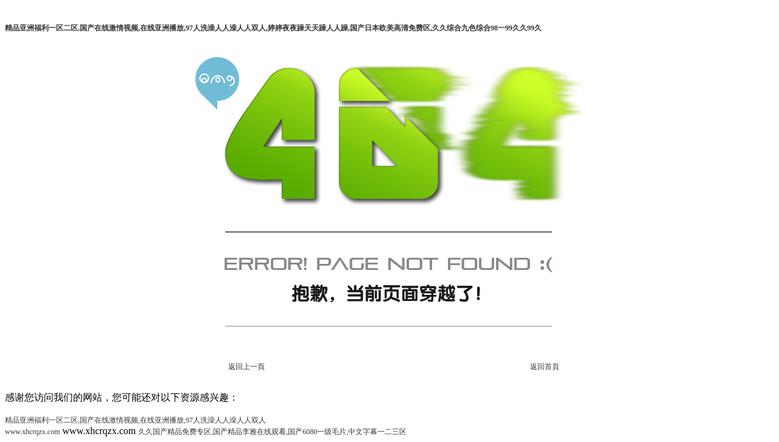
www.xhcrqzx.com (32, 431)
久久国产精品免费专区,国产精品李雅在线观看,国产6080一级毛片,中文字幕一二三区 (272, 431)
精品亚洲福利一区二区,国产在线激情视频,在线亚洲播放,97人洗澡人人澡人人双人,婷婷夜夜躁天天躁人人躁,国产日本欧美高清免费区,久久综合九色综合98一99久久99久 (273, 28)
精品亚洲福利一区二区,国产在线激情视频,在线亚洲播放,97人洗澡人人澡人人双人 (135, 420)
